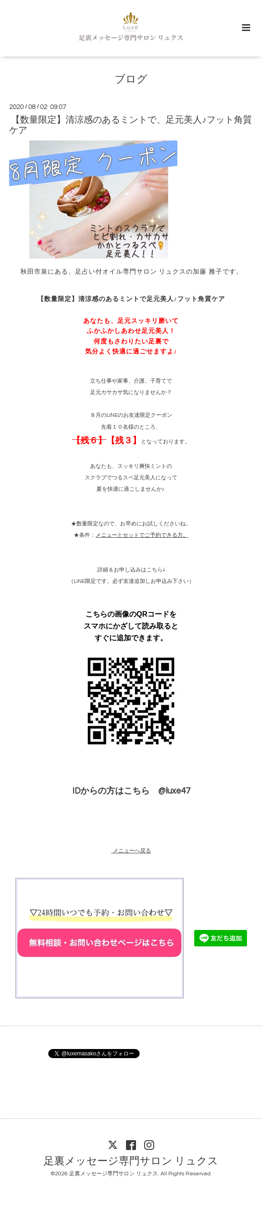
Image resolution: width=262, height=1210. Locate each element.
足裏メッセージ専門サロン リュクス (131, 1161)
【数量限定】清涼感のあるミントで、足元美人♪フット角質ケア (130, 125)
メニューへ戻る (132, 851)
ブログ (131, 79)
